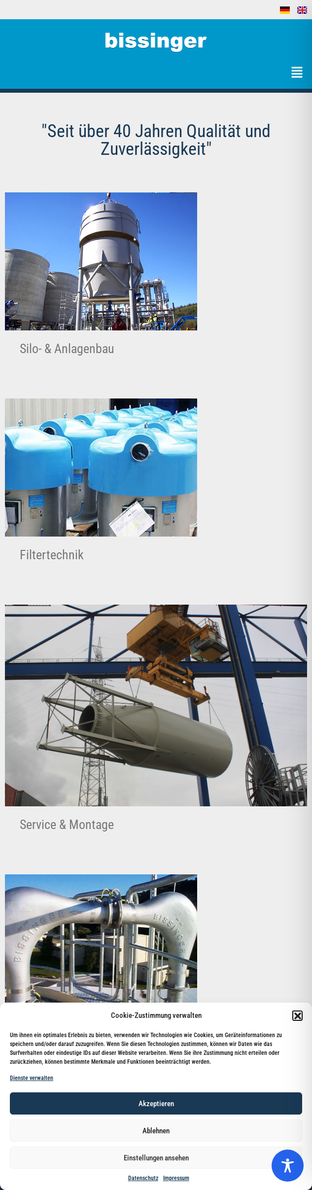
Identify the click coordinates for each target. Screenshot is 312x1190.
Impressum (176, 1178)
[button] (297, 1015)
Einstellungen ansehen (156, 1158)
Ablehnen (156, 1130)
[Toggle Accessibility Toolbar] (288, 1166)
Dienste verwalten (31, 1078)
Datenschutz (143, 1178)
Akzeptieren (156, 1103)
